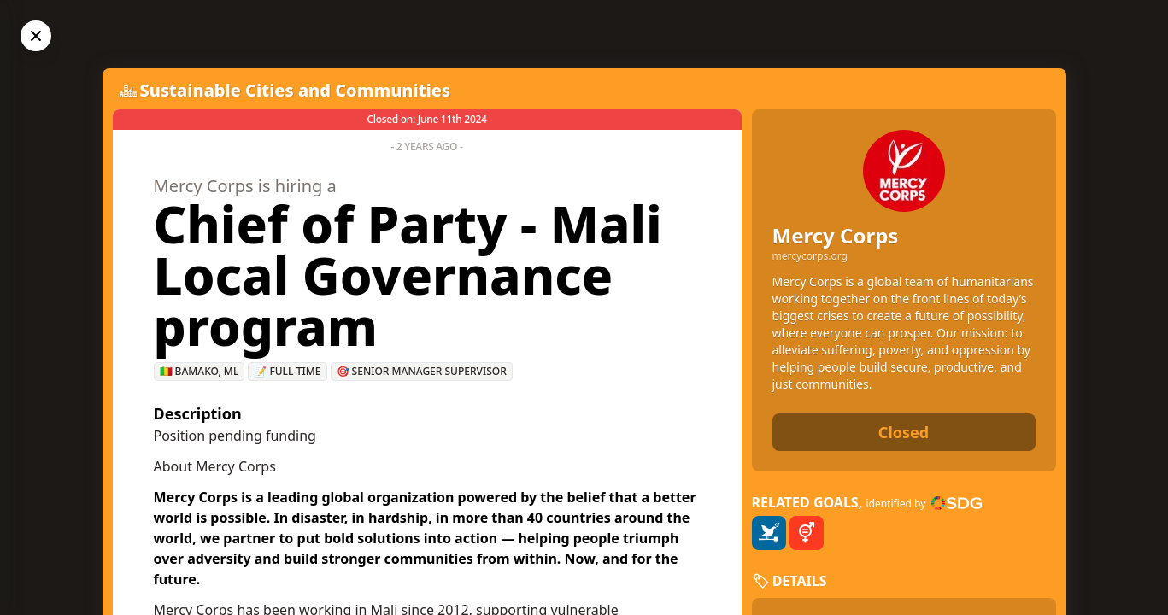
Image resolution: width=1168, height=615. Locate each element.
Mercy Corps (835, 235)
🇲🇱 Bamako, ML (199, 371)
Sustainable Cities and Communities (295, 90)
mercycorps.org (810, 256)
